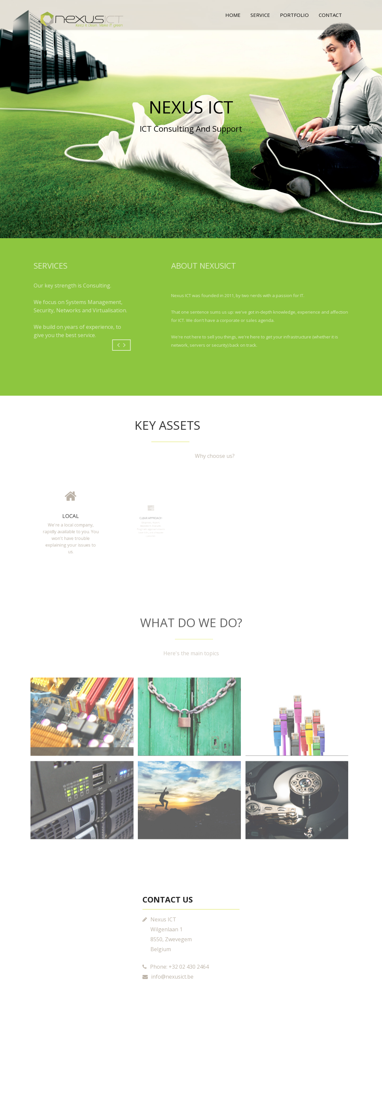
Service (260, 15)
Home (233, 15)
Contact (330, 15)
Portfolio (294, 15)
